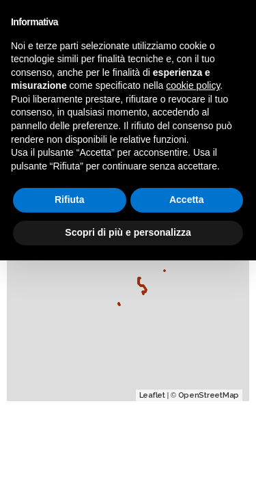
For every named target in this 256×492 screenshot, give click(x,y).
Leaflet (152, 395)
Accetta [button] (186, 199)
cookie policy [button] (193, 85)
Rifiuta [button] (70, 199)
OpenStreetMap (209, 395)
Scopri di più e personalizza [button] (127, 232)
